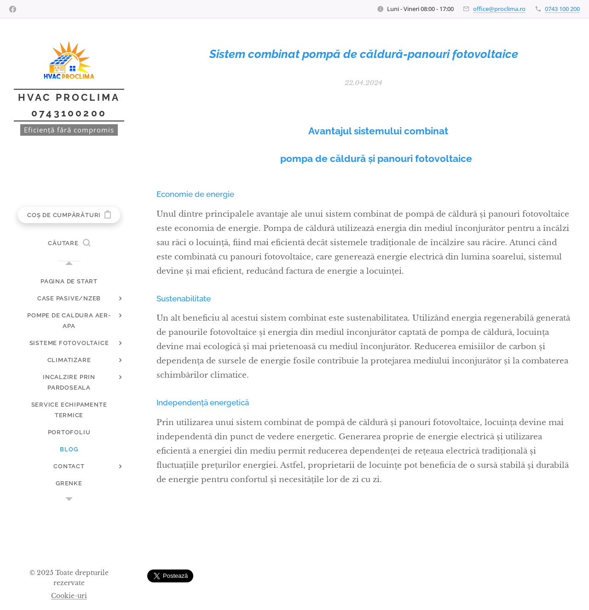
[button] (68, 243)
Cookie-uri (69, 596)
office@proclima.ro (499, 9)
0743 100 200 (562, 9)
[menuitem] (69, 281)
